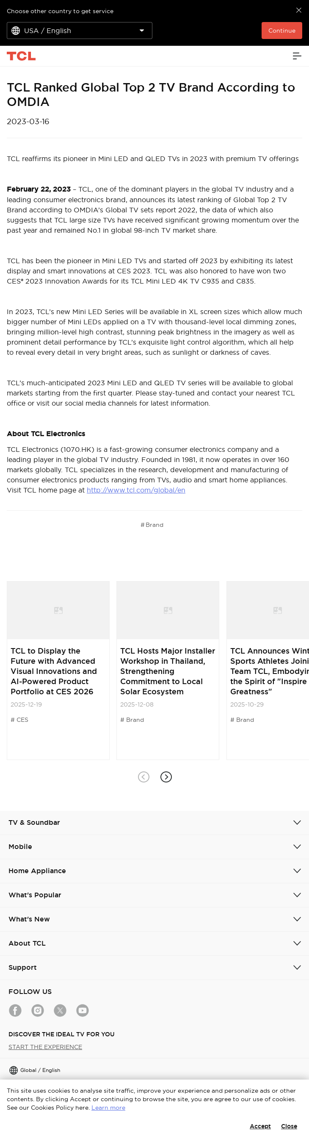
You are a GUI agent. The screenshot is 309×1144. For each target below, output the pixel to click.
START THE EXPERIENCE (45, 1047)
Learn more (108, 1107)
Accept (260, 1126)
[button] (165, 777)
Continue (281, 30)
